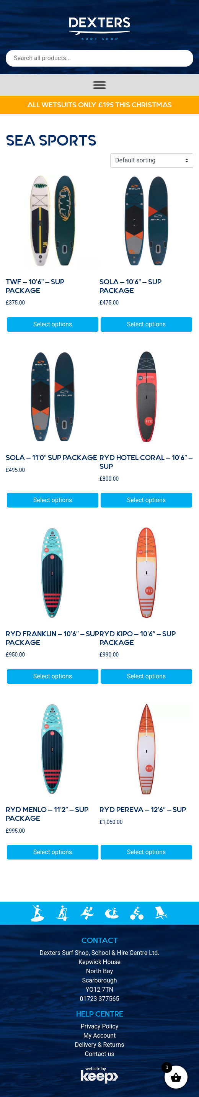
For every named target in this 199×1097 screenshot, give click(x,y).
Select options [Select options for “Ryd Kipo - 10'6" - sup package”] (146, 676)
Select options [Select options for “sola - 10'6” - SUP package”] (146, 324)
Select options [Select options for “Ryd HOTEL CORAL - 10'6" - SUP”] (146, 500)
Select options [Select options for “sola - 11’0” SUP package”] (52, 500)
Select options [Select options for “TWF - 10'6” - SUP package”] (52, 324)
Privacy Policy (100, 1026)
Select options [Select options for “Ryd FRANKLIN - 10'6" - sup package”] (52, 676)
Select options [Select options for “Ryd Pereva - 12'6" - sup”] (146, 852)
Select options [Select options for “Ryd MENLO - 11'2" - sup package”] (52, 852)
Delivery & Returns (99, 1044)
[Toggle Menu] (99, 84)
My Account (99, 1035)
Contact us (99, 1054)
